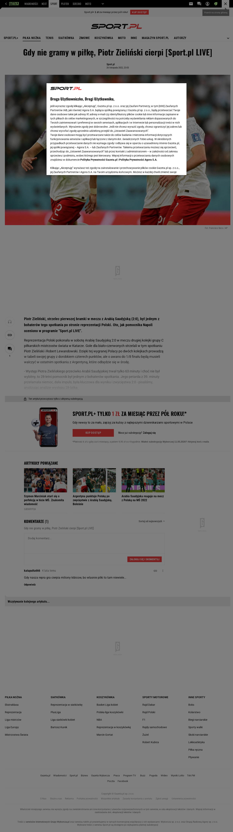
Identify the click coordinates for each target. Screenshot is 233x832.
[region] (116, 129)
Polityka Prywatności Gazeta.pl (98, 159)
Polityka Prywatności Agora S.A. (138, 159)
